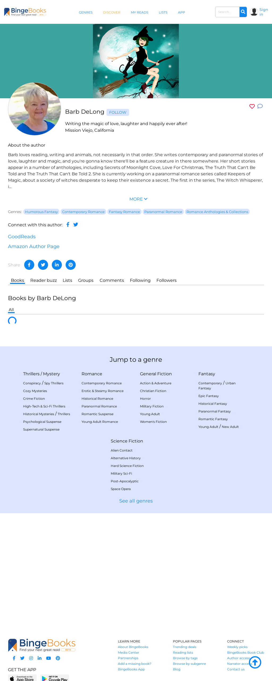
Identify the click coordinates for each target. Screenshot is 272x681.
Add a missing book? (134, 664)
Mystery (51, 373)
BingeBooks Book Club (245, 652)
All (11, 309)
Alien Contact (122, 450)
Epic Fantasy (208, 396)
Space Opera (121, 489)
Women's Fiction (153, 422)
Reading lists (183, 652)
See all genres (136, 501)
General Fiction (156, 373)
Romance (92, 373)
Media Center (128, 652)
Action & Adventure (155, 383)
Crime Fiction (34, 399)
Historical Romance (97, 399)
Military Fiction (152, 406)
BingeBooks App (131, 669)
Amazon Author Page (34, 246)
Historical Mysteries (38, 414)
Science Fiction (127, 441)
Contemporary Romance (102, 383)
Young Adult (150, 414)
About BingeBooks (133, 647)
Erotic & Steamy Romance (103, 391)
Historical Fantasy (212, 404)
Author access (238, 658)
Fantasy (206, 373)
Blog (176, 669)
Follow (117, 112)
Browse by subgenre (189, 664)
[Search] (243, 12)
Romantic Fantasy (213, 419)
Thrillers (31, 373)
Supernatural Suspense (41, 429)
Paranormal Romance (99, 406)
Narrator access (239, 664)
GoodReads (22, 237)
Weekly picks (237, 647)
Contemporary (210, 383)
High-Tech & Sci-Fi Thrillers (44, 406)
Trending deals (184, 647)
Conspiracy (32, 383)
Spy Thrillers (53, 383)
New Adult (230, 427)
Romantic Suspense (97, 414)
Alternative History (126, 458)
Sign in (264, 12)
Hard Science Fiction (127, 466)
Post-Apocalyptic (125, 481)
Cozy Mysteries (35, 391)
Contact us (236, 669)
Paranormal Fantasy (214, 411)
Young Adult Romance (100, 422)
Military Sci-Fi (121, 473)
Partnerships (128, 658)
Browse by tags (185, 658)
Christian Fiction (153, 391)
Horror (145, 399)
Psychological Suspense (42, 422)
